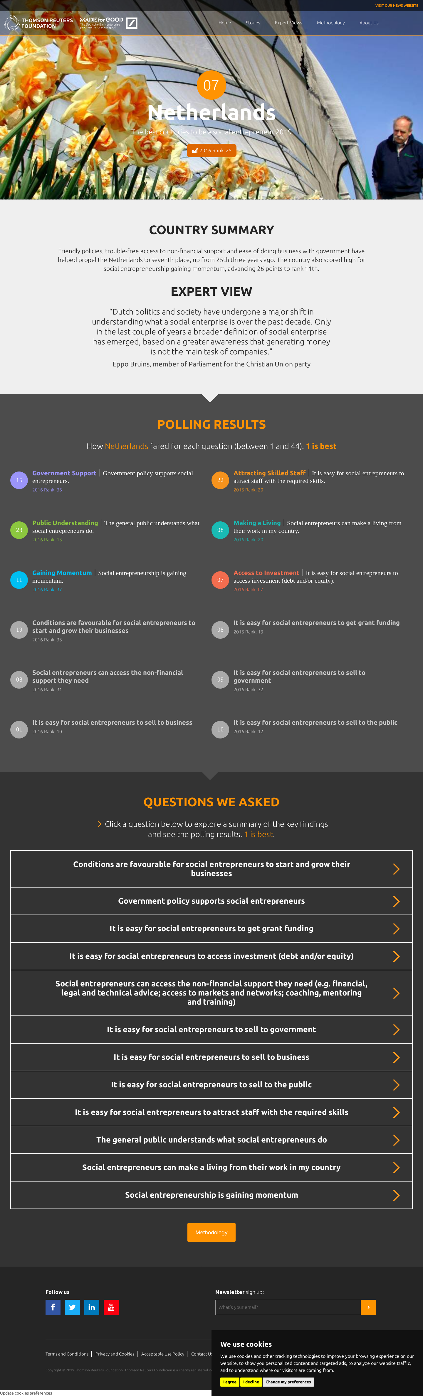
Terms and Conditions (67, 1353)
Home (225, 22)
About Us (369, 22)
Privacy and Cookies (114, 1353)
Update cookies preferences (26, 1393)
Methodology (331, 22)
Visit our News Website (396, 5)
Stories (253, 22)
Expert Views (288, 22)
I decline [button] (251, 1382)
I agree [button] (229, 1382)
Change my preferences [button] (288, 1382)
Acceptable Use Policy (162, 1353)
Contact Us (202, 1353)
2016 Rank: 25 (212, 150)
